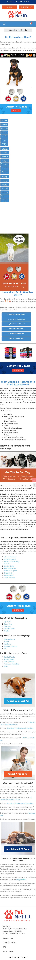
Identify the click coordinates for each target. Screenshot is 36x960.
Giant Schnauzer (9, 662)
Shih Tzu (6, 631)
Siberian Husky (9, 566)
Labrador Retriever (10, 557)
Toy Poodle (7, 622)
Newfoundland (8, 575)
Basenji (6, 642)
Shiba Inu (7, 564)
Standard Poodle (9, 657)
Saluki (6, 666)
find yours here (21, 880)
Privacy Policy (8, 938)
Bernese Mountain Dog (11, 561)
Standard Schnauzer (10, 646)
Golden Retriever (9, 578)
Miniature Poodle (9, 639)
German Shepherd (10, 559)
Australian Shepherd (10, 571)
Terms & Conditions (9, 942)
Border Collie (8, 573)
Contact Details (8, 951)
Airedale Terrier (9, 659)
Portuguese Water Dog (11, 664)
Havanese (7, 626)
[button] (4, 24)
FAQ (4, 947)
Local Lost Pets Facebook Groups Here (20, 728)
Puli (5, 649)
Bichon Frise (8, 624)
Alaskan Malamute (10, 568)
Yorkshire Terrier (9, 629)
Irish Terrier (7, 644)
